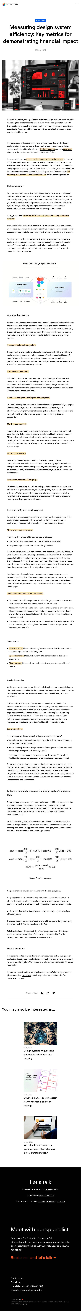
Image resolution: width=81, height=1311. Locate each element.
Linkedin (41, 1201)
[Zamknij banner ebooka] (74, 1265)
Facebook (50, 1201)
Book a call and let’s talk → (34, 1257)
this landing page (47, 149)
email (48, 1189)
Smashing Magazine (23, 821)
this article (51, 959)
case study (67, 149)
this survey (26, 975)
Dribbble (61, 1201)
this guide (64, 956)
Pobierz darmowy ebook (62, 1302)
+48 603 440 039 (46, 1195)
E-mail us (15, 1282)
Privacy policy (22, 1304)
